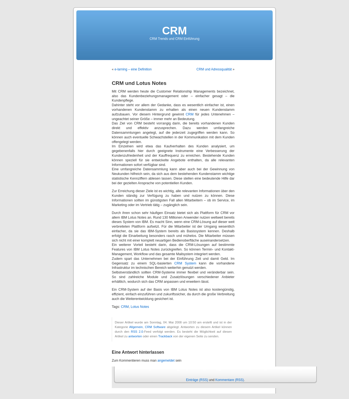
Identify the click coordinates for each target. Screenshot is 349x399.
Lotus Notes (140, 307)
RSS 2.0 (137, 331)
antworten (135, 336)
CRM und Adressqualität (214, 69)
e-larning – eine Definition (133, 69)
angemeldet (165, 360)
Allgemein (136, 327)
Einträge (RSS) (197, 380)
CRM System (185, 263)
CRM (174, 31)
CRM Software (155, 327)
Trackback (165, 336)
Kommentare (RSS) (229, 380)
